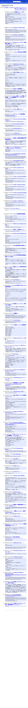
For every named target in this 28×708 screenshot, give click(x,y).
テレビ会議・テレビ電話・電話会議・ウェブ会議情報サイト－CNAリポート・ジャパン (15, 97)
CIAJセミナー (16, 471)
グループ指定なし (6, 7)
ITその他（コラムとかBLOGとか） (15, 7)
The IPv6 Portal (16, 320)
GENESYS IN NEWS (17, 556)
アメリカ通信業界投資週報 (19, 213)
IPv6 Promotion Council (18, 160)
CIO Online (15, 458)
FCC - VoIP (15, 208)
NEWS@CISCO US (17, 128)
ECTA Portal (16, 279)
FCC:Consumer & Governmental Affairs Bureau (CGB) (13, 595)
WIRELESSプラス (17, 542)
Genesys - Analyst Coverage (19, 184)
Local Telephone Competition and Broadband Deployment (15, 154)
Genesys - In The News (18, 200)
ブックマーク (24, 8)
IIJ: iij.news (15, 353)
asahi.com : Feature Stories (19, 27)
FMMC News (16, 465)
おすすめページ (24, 9)
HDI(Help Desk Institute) (18, 63)
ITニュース (23, 7)
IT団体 (20, 8)
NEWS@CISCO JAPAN (18, 391)
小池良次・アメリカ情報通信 (19, 324)
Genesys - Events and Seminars (19, 176)
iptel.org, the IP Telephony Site (19, 233)
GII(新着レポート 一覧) (18, 11)
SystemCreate (16, 133)
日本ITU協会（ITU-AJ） (18, 72)
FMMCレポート (17, 516)
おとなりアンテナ (18, 9)
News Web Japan (17, 454)
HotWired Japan (16, 491)
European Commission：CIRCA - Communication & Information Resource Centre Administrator (15, 423)
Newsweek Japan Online (18, 123)
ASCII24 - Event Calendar (19, 475)
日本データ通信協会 (17, 88)
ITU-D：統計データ (17, 109)
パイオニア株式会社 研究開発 (19, 52)
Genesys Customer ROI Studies (20, 192)
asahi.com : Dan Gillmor (18, 34)
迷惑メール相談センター (18, 229)
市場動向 (15, 313)
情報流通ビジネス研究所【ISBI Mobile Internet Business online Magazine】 (14, 384)
